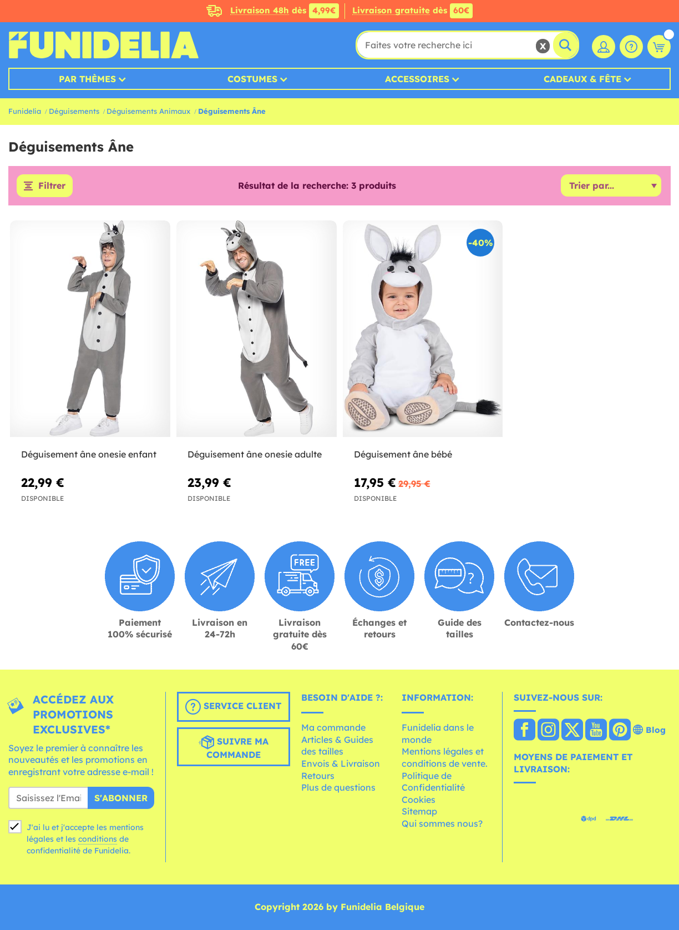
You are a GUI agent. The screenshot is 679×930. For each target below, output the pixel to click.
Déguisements (74, 111)
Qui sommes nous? (442, 823)
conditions (97, 839)
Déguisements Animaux (148, 111)
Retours (318, 775)
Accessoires (417, 78)
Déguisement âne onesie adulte (255, 454)
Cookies (418, 799)
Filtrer (51, 186)
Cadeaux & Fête (582, 78)
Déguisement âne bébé (403, 454)
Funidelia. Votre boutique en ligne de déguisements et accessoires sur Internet (103, 45)
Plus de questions (338, 787)
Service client (233, 707)
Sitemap (419, 811)
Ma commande (333, 727)
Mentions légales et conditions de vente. (445, 758)
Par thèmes (87, 78)
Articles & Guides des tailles (337, 745)
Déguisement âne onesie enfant (88, 454)
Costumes (252, 78)
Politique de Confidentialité (433, 781)
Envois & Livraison (340, 763)
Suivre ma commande (233, 747)
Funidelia (24, 111)
